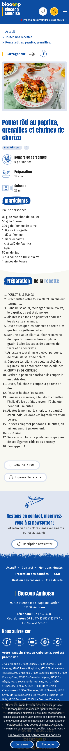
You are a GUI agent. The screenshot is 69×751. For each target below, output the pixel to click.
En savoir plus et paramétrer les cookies (34, 735)
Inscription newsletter (34, 544)
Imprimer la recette (25, 477)
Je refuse (22, 744)
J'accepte (48, 744)
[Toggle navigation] (65, 12)
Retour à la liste (22, 465)
